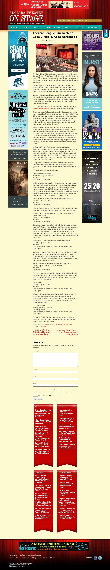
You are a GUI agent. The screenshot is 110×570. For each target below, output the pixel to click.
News (25, 27)
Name (35, 369)
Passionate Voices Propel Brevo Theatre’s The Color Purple (65, 412)
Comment (36, 351)
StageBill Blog (53, 27)
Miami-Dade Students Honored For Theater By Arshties (43, 421)
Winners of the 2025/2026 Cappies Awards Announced (42, 428)
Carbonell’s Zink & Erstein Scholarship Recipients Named (42, 444)
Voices (68, 27)
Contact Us (79, 20)
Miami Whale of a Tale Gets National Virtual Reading (42, 332)
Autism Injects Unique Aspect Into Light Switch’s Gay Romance (66, 446)
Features (37, 27)
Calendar (92, 27)
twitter (100, 558)
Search (86, 20)
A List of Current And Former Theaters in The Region (43, 516)
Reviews (14, 27)
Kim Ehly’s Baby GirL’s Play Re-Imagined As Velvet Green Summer (43, 503)
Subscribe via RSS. (24, 564)
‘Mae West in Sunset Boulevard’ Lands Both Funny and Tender (66, 433)
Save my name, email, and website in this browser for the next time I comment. (53, 392)
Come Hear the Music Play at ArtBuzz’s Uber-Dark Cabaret (66, 420)
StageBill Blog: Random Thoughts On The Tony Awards (66, 516)
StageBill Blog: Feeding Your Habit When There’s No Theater (65, 484)
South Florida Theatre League (64, 324)
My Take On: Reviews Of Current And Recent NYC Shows (43, 510)
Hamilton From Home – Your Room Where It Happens (67, 332)
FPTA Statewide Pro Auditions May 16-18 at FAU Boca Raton (42, 451)
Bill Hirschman (52, 41)
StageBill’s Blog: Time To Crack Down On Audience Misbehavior (66, 510)
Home (59, 20)
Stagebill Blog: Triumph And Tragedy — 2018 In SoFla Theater (66, 493)
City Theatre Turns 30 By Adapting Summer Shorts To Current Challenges (43, 488)
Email (34, 376)
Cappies (79, 27)
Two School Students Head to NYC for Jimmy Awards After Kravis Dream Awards (43, 413)
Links (73, 20)
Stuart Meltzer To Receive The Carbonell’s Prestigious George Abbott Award (42, 436)
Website (35, 383)
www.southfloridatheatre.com (43, 108)
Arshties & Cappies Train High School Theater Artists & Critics (42, 496)
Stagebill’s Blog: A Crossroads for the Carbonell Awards (65, 477)
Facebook (95, 558)
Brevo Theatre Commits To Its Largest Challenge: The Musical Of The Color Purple (42, 479)
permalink (43, 326)
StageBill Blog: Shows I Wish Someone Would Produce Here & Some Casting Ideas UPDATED (66, 502)
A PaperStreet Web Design (17, 566)
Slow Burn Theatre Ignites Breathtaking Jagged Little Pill (66, 426)
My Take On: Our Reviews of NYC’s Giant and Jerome (65, 439)
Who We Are (66, 20)
